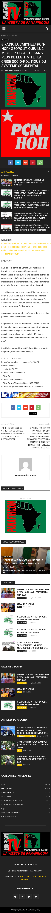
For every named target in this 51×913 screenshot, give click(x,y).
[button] (47, 28)
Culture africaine (8, 816)
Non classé (5, 40)
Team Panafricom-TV (12, 70)
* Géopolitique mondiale (26, 736)
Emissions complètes (10, 812)
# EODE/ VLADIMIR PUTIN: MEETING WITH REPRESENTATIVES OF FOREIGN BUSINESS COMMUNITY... (32, 730)
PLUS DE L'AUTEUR (9, 176)
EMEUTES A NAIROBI (26, 604)
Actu (19, 607)
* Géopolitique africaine (11, 800)
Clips (3, 808)
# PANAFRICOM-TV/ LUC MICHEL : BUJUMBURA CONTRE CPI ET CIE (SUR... (32, 759)
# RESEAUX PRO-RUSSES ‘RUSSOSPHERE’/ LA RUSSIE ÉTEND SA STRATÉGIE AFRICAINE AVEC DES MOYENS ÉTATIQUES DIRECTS (32, 227)
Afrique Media (7, 792)
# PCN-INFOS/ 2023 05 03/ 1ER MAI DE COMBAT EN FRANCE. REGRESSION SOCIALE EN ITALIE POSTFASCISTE (12, 434)
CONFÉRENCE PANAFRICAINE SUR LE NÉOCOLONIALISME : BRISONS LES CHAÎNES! (29, 182)
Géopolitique (7, 788)
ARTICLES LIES (7, 172)
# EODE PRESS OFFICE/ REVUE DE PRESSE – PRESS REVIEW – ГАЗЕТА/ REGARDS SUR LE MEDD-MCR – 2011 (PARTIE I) (31, 205)
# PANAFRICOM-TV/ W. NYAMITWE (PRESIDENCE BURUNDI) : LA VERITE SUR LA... (32, 745)
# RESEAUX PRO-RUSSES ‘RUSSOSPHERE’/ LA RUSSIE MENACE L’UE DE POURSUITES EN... (32, 645)
